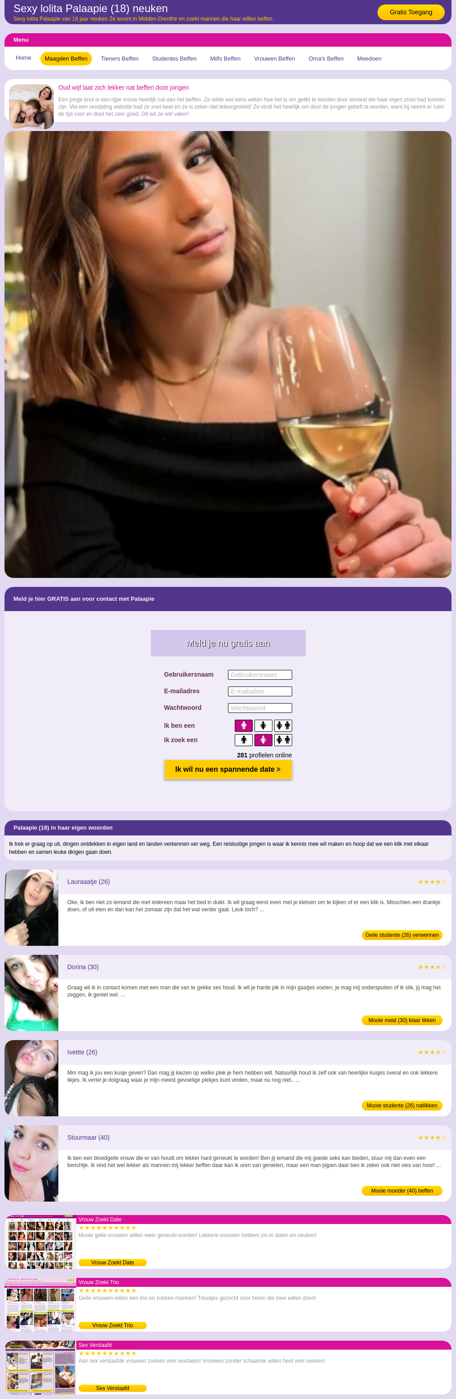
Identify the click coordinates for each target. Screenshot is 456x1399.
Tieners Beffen (120, 58)
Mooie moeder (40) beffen (402, 1191)
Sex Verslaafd (112, 1388)
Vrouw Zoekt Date (112, 1262)
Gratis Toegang (411, 12)
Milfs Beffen (225, 58)
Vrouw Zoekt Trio (112, 1325)
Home (23, 57)
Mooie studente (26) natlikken (402, 1105)
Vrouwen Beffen (274, 58)
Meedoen (369, 58)
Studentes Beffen (174, 58)
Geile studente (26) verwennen (402, 935)
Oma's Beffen (326, 58)
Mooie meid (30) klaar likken (402, 1020)
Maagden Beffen (66, 58)
